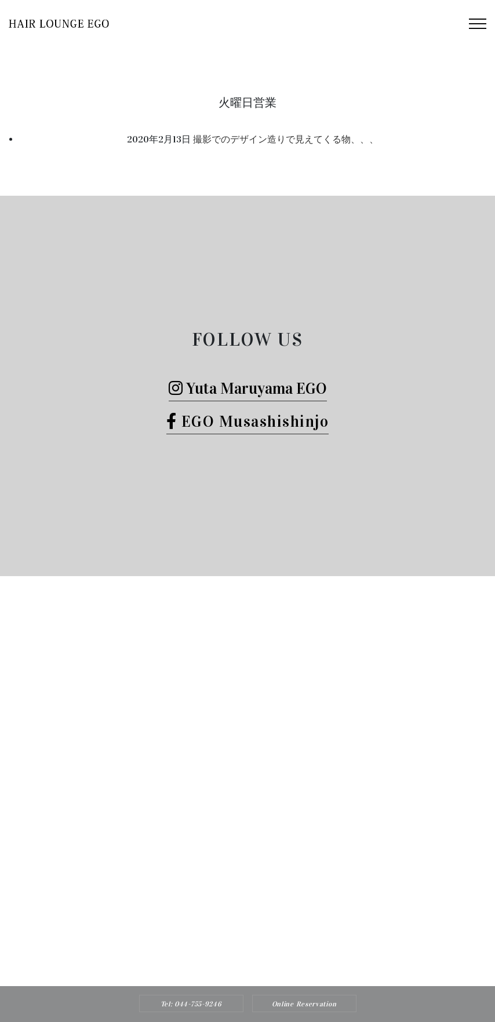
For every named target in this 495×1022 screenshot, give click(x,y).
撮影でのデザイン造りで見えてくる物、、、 (285, 139)
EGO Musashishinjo (247, 421)
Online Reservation (304, 1004)
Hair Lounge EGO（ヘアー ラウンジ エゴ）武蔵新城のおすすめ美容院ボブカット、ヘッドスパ (268, 948)
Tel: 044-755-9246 (191, 1004)
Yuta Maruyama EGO (248, 388)
